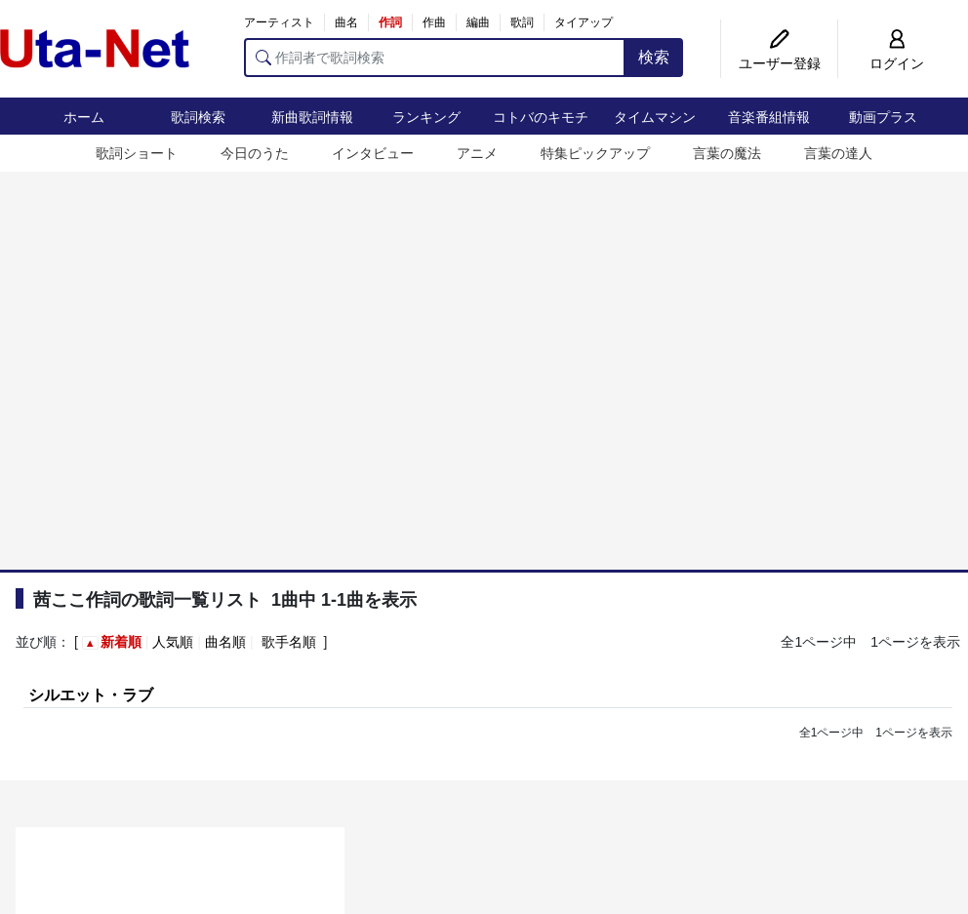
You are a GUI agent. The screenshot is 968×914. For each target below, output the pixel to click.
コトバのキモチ (540, 117)
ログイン (896, 63)
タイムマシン (655, 117)
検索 (653, 57)
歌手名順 (289, 642)
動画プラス (883, 117)
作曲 (434, 22)
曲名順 (225, 642)
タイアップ (583, 22)
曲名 (346, 22)
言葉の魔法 (727, 153)
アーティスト (279, 22)
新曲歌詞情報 (312, 117)
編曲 (478, 22)
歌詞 (522, 22)
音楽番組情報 (769, 117)
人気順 (172, 642)
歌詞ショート (137, 153)
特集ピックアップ (595, 153)
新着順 (121, 642)
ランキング (426, 117)
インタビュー (373, 153)
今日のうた (255, 153)
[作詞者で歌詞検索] (434, 57)
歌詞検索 (198, 117)
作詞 (390, 22)
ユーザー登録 (780, 63)
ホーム (83, 117)
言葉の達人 (838, 153)
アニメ (477, 153)
